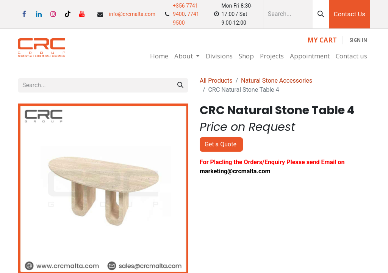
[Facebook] (24, 14)
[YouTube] (82, 14)
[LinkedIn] (38, 14)
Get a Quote (221, 144)
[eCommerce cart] (322, 40)
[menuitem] (159, 56)
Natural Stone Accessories (276, 80)
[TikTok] (67, 14)
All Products (216, 80)
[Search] (321, 14)
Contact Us (349, 14)
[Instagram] (53, 14)
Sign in (358, 40)
